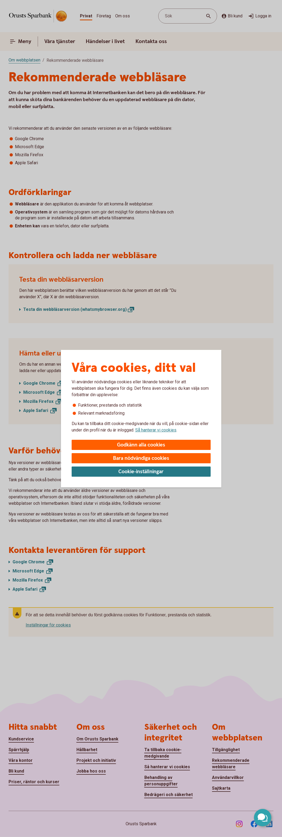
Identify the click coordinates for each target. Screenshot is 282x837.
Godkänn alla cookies (141, 445)
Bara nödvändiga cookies (141, 458)
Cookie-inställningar (141, 471)
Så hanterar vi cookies (155, 430)
